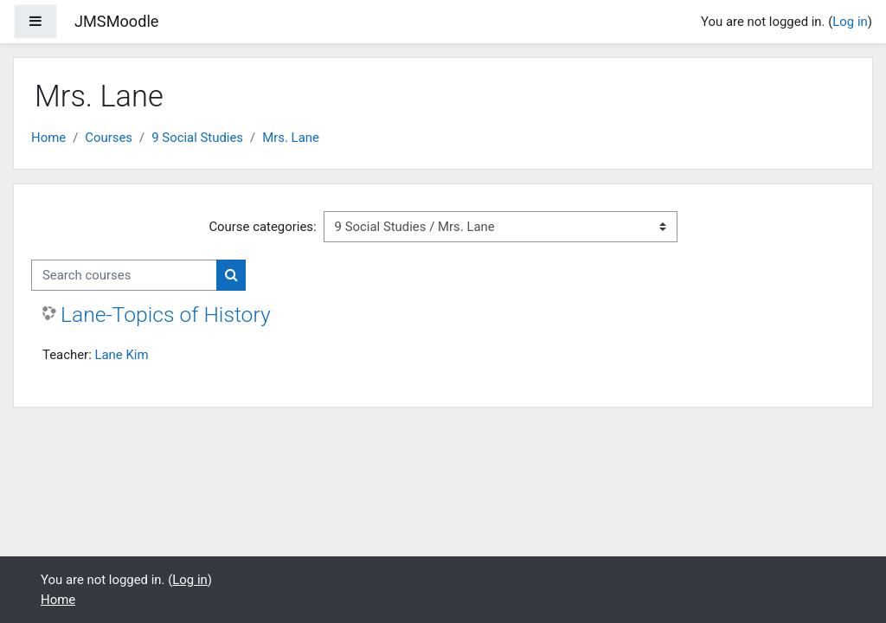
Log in (849, 21)
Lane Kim (121, 355)
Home (48, 137)
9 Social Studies (197, 137)
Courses (108, 137)
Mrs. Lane (290, 137)
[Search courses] (124, 275)
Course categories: (262, 226)
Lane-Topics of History (166, 314)
